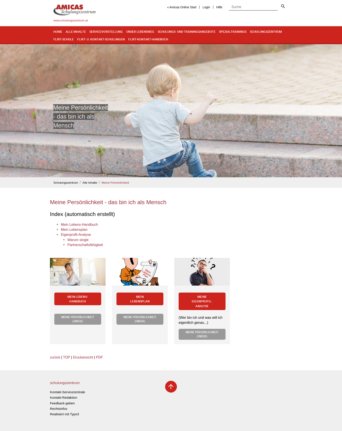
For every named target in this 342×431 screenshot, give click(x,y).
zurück (55, 357)
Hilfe (219, 7)
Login (206, 7)
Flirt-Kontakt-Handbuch (148, 39)
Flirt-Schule (63, 39)
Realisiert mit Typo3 (64, 414)
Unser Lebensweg (140, 31)
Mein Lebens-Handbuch (77, 299)
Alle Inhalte (76, 31)
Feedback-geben (62, 403)
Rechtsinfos (58, 408)
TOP (66, 357)
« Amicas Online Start (182, 7)
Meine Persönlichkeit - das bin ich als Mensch (108, 202)
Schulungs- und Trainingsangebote (186, 31)
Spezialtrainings (232, 31)
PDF (99, 357)
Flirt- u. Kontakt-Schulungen (101, 39)
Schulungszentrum (266, 31)
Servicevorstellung (106, 31)
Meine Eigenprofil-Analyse (202, 301)
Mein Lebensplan (140, 299)
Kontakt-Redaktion (63, 397)
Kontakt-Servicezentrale (67, 392)
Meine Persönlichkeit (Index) (77, 319)
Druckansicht (83, 357)
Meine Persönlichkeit (115, 182)
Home (57, 31)
